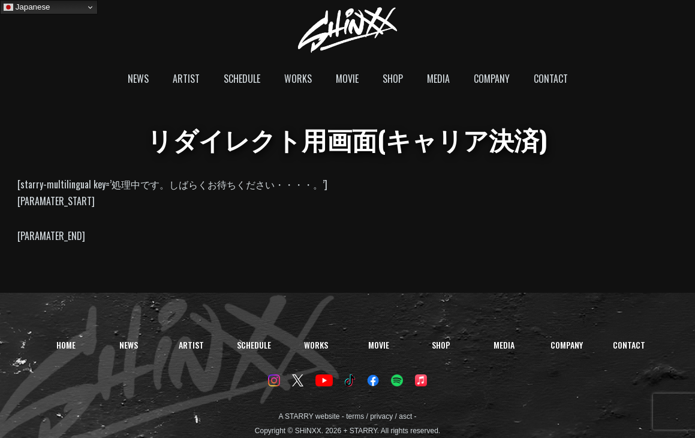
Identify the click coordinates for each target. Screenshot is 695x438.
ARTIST (186, 78)
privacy (381, 416)
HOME (66, 344)
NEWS (138, 78)
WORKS (298, 78)
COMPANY (492, 78)
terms (355, 416)
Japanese (27, 7)
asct (405, 416)
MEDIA (438, 78)
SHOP (393, 78)
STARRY (299, 416)
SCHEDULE (242, 78)
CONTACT (551, 78)
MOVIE (347, 78)
